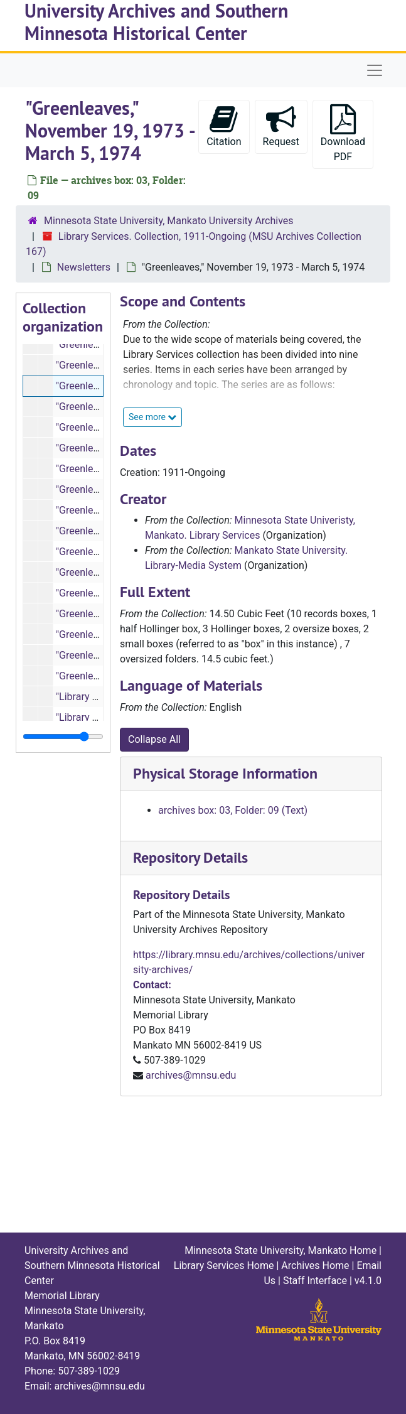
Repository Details (190, 857)
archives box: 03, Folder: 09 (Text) (232, 810)
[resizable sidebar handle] (63, 736)
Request (281, 126)
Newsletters (83, 267)
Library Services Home (224, 1265)
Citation (223, 126)
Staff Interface (315, 1281)
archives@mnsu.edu (191, 1075)
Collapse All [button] (154, 739)
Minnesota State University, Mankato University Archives (169, 221)
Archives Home (315, 1265)
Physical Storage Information (225, 773)
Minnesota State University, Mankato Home (280, 1250)
